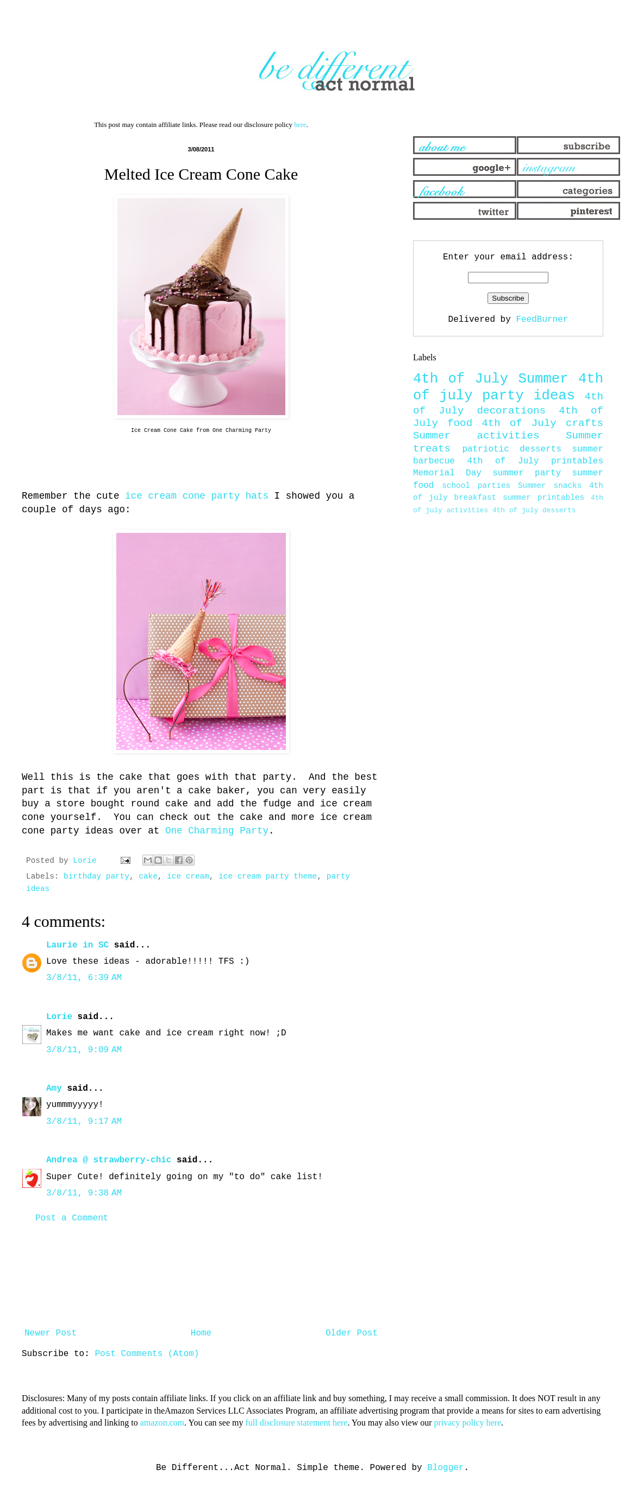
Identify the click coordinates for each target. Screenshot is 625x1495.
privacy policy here (468, 1422)
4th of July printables (535, 461)
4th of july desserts (534, 510)
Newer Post (50, 1333)
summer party (526, 473)
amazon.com (162, 1422)
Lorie (59, 1017)
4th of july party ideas (508, 387)
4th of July (460, 379)
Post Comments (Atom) (147, 1354)
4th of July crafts (542, 423)
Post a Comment (71, 1218)
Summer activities (476, 436)
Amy (54, 1088)
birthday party (96, 876)
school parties (476, 485)
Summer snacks (550, 485)
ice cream (188, 876)
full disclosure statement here (296, 1422)
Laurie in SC (77, 945)
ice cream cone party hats (196, 496)
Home (201, 1333)
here (300, 124)
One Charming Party (216, 830)
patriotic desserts (511, 449)
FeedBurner (542, 320)
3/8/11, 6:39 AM (84, 978)
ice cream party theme (267, 876)
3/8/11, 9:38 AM (84, 1193)
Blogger (445, 1468)
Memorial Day (447, 473)
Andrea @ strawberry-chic (108, 1160)
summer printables (543, 497)
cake (148, 876)
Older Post (352, 1333)
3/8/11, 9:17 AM (84, 1122)
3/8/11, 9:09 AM (84, 1050)
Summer (543, 379)
